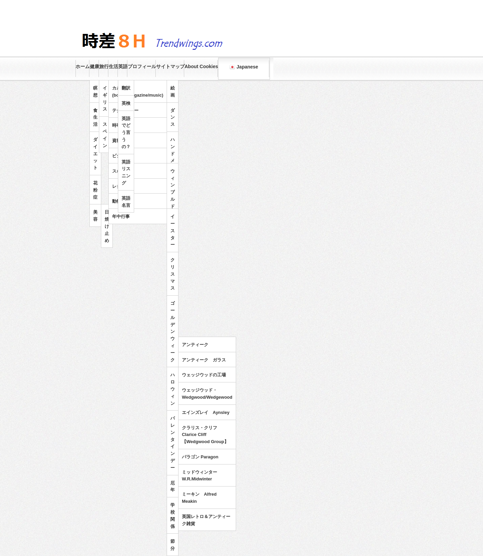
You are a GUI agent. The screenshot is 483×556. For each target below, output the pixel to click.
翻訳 (126, 88)
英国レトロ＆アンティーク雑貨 (206, 520)
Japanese (244, 67)
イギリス (105, 98)
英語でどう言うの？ (126, 132)
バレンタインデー (172, 443)
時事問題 (121, 125)
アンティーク (195, 344)
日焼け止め (107, 226)
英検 (126, 103)
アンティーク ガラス (204, 359)
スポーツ (121, 171)
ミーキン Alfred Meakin (199, 498)
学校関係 (172, 515)
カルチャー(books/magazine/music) (137, 91)
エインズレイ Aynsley (205, 412)
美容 (95, 216)
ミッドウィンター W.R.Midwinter (202, 476)
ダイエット (95, 153)
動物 (116, 201)
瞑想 (95, 91)
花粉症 (95, 190)
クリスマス (172, 274)
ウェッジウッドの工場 (204, 374)
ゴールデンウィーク (172, 331)
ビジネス (121, 155)
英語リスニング (126, 172)
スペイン (105, 135)
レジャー (121, 186)
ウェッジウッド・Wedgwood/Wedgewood (207, 394)
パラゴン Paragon (200, 456)
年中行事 (121, 216)
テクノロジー (125, 110)
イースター (172, 230)
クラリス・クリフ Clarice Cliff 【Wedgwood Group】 (205, 434)
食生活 (95, 117)
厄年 (172, 486)
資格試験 (121, 140)
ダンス (172, 117)
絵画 (172, 91)
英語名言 (126, 202)
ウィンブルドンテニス (172, 202)
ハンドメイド (172, 157)
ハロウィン (172, 388)
